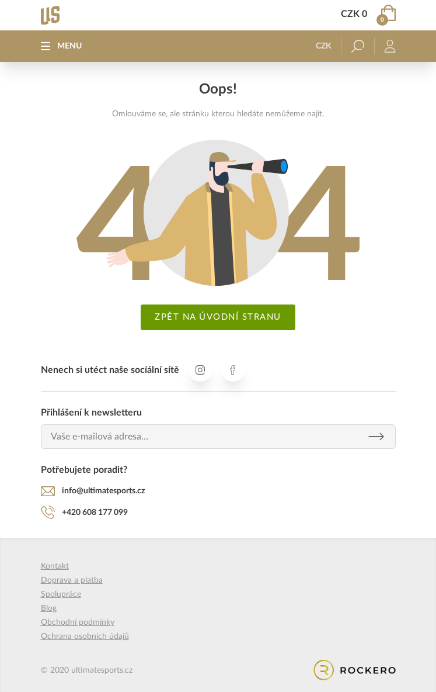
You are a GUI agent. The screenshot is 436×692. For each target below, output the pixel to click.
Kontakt (55, 566)
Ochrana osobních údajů (85, 636)
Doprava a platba (72, 580)
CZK (324, 46)
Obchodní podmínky (77, 622)
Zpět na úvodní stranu (218, 317)
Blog (49, 608)
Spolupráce (61, 594)
